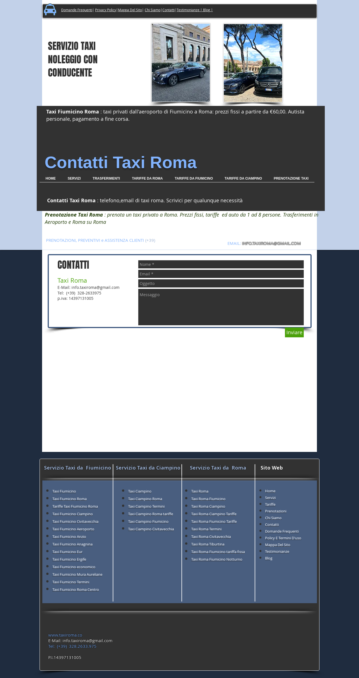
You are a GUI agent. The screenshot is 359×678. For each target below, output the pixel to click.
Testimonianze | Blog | (195, 10)
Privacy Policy (105, 10)
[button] (106, 180)
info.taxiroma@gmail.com (95, 287)
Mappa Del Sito (130, 10)
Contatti (168, 10)
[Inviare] (294, 332)
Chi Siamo (152, 10)
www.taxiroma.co (65, 635)
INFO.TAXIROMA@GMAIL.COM (271, 243)
